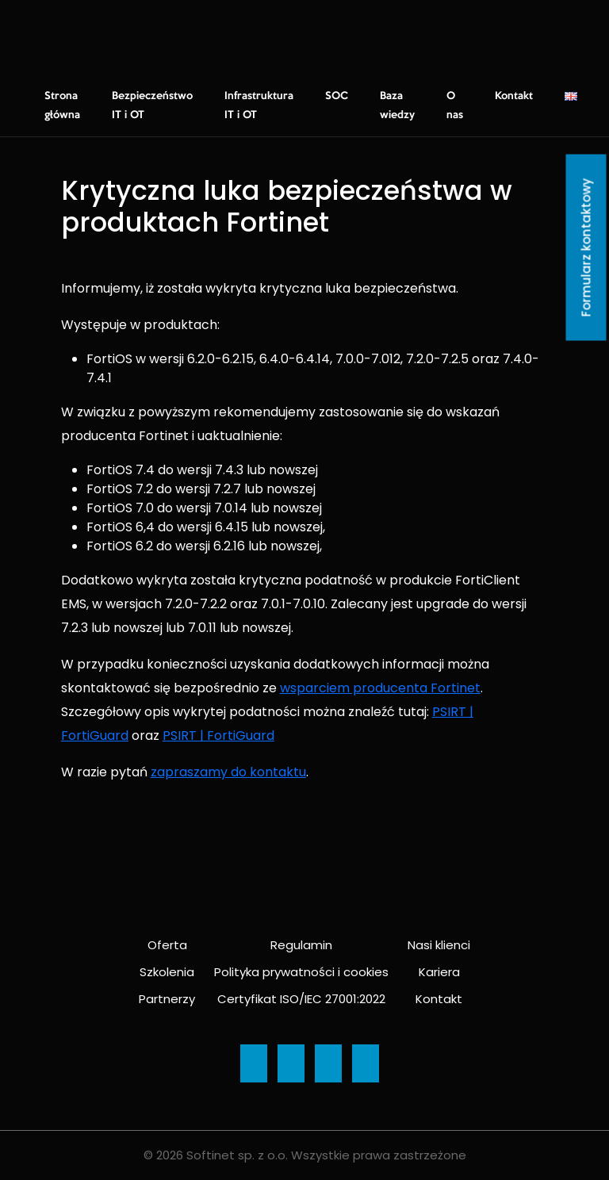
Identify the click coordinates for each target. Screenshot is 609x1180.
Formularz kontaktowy (586, 247)
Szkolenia (167, 972)
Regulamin (301, 945)
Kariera (439, 972)
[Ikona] (253, 1063)
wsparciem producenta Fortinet (380, 688)
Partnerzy (167, 998)
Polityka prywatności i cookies (301, 972)
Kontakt (514, 96)
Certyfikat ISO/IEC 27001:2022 (301, 998)
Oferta (167, 945)
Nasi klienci (439, 945)
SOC (336, 96)
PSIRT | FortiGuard (218, 735)
